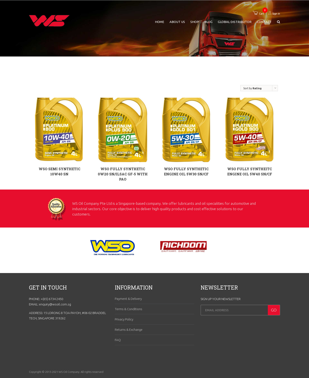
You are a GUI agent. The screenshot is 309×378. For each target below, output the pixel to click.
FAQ (118, 340)
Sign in (276, 13)
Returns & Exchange (128, 329)
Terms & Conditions (128, 309)
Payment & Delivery (128, 299)
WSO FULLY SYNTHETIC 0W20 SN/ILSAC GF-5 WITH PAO (123, 174)
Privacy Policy (124, 319)
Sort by (252, 88)
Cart (261, 13)
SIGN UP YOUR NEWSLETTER (221, 299)
